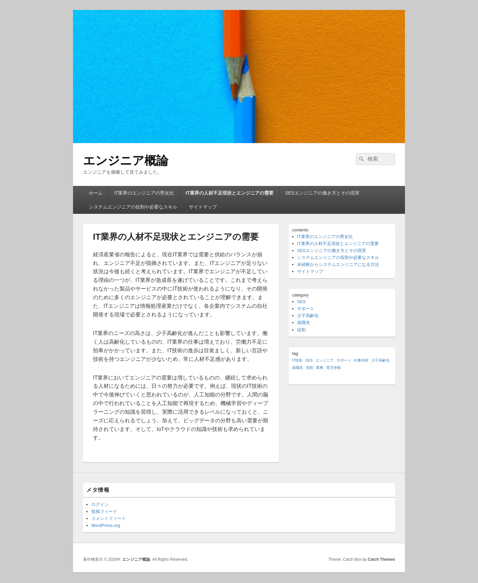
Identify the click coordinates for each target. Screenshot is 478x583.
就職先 (303, 322)
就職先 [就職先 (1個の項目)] (297, 368)
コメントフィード (108, 518)
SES (301, 301)
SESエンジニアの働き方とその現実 (322, 193)
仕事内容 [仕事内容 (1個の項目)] (361, 360)
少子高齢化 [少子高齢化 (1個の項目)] (380, 360)
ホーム (96, 193)
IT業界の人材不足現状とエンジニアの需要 (229, 193)
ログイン (100, 504)
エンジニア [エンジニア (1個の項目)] (324, 360)
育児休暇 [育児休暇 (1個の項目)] (333, 368)
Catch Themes (381, 559)
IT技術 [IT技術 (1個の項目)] (297, 360)
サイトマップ (203, 206)
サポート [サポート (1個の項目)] (344, 360)
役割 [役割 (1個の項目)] (309, 368)
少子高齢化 (308, 315)
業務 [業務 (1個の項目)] (319, 368)
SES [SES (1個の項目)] (308, 360)
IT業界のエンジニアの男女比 (144, 193)
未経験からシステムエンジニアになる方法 (338, 264)
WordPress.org (105, 525)
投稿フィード (104, 511)
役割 (301, 329)
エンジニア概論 (125, 160)
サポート (305, 308)
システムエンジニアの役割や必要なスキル (133, 206)
